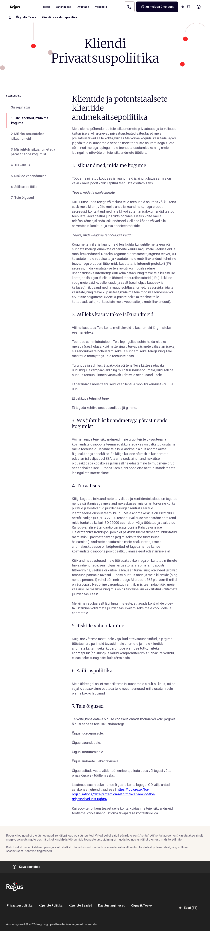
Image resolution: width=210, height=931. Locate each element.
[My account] (198, 7)
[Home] (10, 17)
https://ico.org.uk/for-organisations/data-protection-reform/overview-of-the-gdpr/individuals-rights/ (113, 794)
